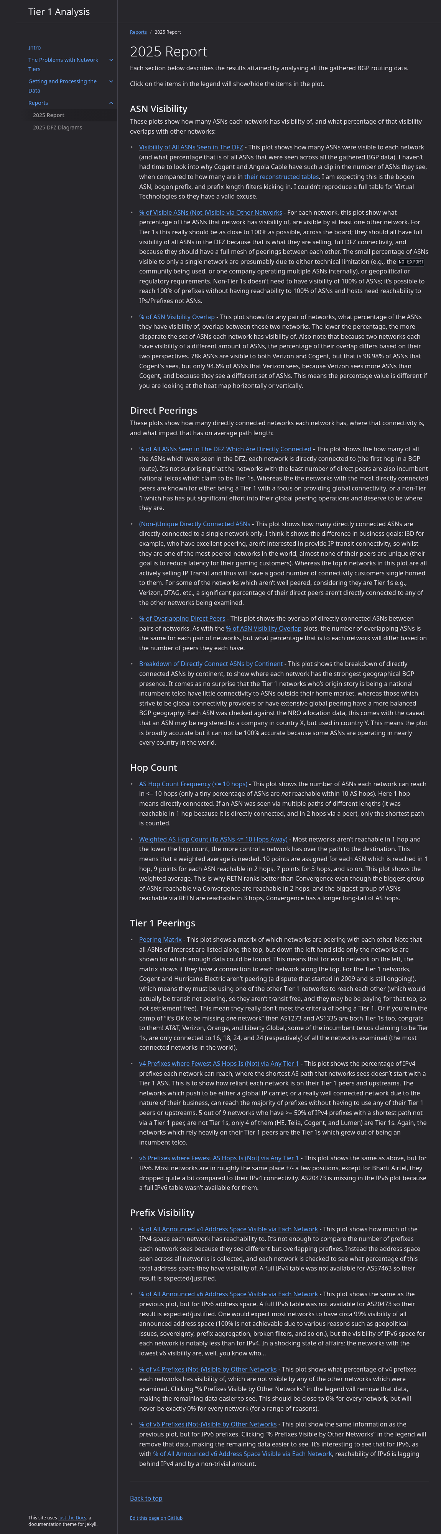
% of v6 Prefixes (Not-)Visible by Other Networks (208, 1424)
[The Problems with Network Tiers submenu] (111, 60)
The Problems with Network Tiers (63, 64)
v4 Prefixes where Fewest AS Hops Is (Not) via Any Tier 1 (219, 1063)
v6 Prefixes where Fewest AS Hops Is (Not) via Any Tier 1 (219, 1158)
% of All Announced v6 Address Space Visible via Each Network (228, 1294)
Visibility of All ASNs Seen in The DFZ (191, 147)
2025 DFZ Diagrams (57, 127)
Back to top (146, 1498)
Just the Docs (72, 1517)
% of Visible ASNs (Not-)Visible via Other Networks (210, 212)
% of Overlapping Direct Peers (182, 618)
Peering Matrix (160, 939)
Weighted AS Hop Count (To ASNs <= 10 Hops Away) (213, 839)
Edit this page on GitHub (156, 1518)
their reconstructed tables (281, 176)
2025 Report (48, 115)
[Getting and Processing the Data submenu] (111, 81)
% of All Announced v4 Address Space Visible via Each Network (228, 1229)
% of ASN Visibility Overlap (177, 317)
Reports (38, 102)
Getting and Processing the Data (62, 86)
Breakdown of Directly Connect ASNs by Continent (211, 663)
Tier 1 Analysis (59, 11)
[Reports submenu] (111, 103)
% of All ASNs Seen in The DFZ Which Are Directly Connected (225, 449)
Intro (34, 47)
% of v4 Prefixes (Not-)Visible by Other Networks (208, 1369)
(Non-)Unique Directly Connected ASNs (194, 524)
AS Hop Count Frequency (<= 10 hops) (193, 784)
